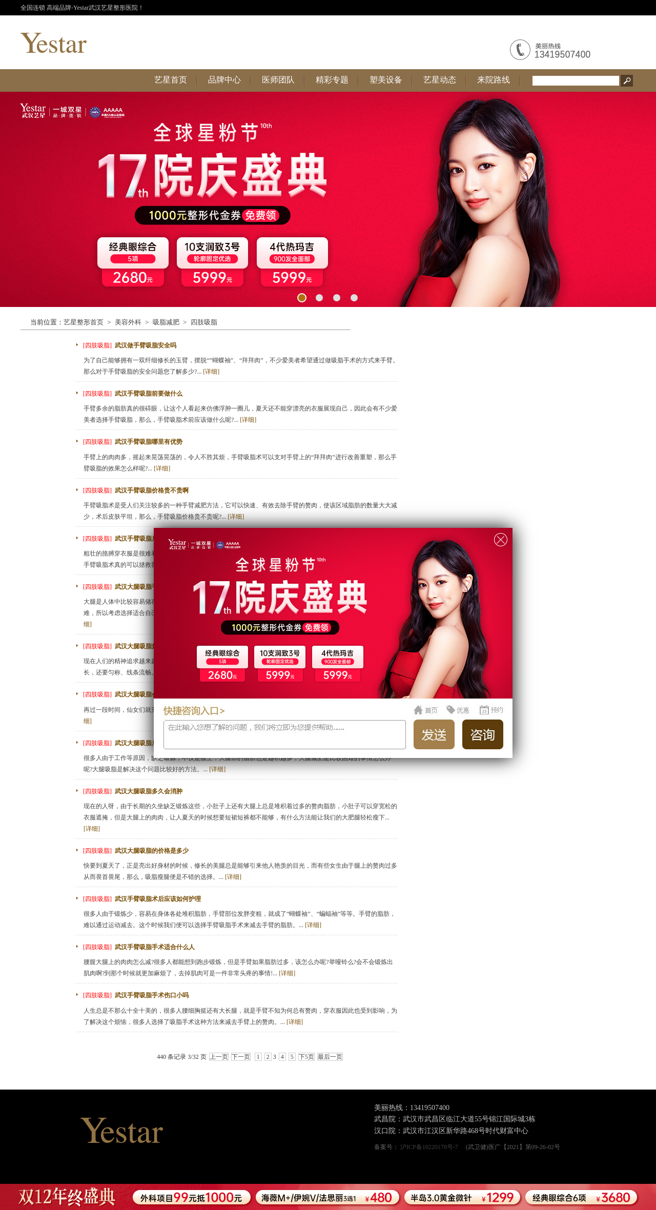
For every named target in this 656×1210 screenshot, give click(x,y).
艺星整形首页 (84, 322)
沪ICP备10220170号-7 (429, 1147)
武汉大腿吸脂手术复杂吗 (148, 586)
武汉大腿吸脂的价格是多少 (152, 850)
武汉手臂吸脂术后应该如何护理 (158, 899)
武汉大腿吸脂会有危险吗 (148, 694)
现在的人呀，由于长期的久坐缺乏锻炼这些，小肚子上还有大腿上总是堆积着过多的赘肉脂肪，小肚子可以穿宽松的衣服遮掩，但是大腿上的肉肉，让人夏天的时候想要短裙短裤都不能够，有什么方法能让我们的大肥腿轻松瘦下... (240, 817)
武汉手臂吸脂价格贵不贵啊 (152, 490)
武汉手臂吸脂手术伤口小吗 (152, 995)
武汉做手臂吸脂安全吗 (145, 345)
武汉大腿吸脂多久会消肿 (148, 791)
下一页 (241, 1056)
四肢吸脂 (204, 322)
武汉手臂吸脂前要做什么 (148, 393)
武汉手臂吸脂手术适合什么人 (155, 947)
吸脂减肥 (166, 322)
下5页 (306, 1056)
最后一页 (330, 1056)
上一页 (219, 1056)
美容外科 (128, 322)
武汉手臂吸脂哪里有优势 (148, 441)
